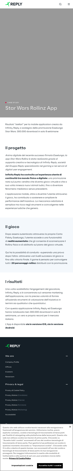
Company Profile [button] (12, 362)
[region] (36, 447)
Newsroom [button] (9, 377)
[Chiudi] (70, 427)
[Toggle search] (60, 4)
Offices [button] (8, 367)
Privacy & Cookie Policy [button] (14, 390)
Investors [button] (9, 372)
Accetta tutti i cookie (49, 466)
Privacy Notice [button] (16, 395)
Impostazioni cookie (22, 466)
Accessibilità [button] (10, 415)
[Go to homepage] (13, 4)
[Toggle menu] (69, 4)
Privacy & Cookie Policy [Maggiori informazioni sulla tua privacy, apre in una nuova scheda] (20, 459)
